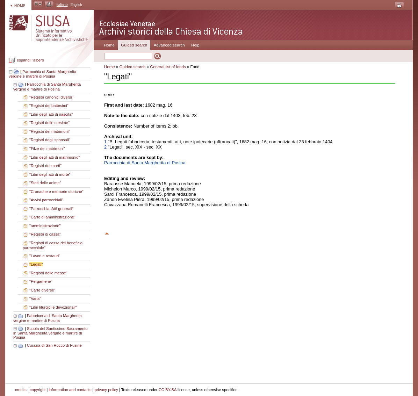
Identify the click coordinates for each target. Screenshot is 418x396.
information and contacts (70, 390)
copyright (37, 390)
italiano (62, 5)
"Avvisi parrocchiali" (46, 200)
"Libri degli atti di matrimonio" (54, 157)
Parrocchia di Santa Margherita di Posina (145, 162)
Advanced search (169, 45)
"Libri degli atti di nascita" (51, 114)
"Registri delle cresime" (49, 123)
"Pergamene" (40, 281)
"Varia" (35, 298)
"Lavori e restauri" (44, 256)
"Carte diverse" (42, 290)
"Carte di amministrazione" (52, 217)
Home (109, 45)
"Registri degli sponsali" (49, 140)
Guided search (133, 67)
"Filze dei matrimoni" (47, 148)
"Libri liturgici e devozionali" (53, 307)
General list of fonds (168, 67)
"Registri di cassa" (45, 234)
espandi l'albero (30, 60)
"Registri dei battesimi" (49, 105)
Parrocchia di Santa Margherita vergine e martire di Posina (42, 74)
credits (21, 390)
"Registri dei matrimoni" (49, 131)
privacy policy (106, 390)
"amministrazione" (44, 226)
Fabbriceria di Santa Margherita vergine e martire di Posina (47, 318)
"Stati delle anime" (45, 183)
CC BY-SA (167, 390)
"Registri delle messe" (48, 273)
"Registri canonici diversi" (51, 97)
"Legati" (36, 264)
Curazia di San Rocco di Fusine (54, 345)
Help (195, 45)
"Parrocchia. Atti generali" (51, 209)
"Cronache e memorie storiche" (56, 191)
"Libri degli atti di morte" (49, 174)
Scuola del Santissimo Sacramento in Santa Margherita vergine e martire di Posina (50, 333)
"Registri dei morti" (45, 166)
